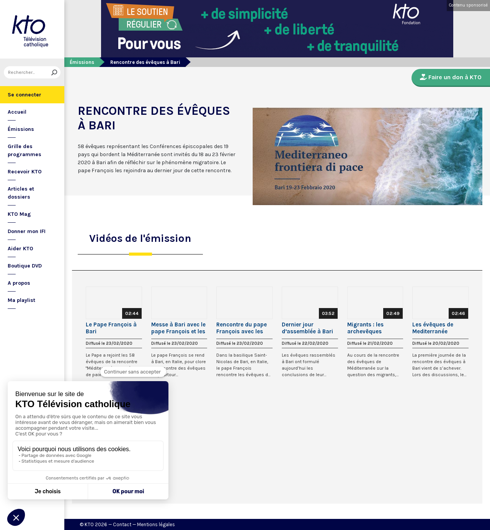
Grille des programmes (24, 150)
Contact (122, 524)
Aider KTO (20, 248)
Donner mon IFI (27, 231)
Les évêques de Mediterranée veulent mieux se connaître (434, 328)
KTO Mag (19, 214)
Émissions (21, 129)
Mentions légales (156, 524)
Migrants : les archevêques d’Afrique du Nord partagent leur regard (371, 328)
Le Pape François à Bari (111, 328)
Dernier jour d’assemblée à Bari (307, 328)
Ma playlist (21, 300)
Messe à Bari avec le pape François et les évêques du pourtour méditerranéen (179, 328)
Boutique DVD (25, 266)
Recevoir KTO (25, 171)
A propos (19, 283)
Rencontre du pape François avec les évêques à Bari (241, 328)
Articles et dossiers (21, 193)
